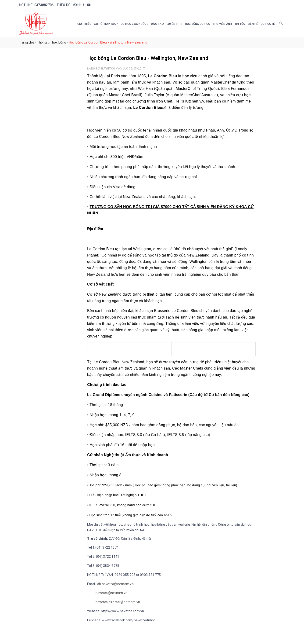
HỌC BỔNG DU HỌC (197, 24)
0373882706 (44, 5)
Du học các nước (134, 24)
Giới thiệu (84, 24)
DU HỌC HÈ (268, 24)
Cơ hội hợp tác (106, 24)
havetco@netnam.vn (111, 593)
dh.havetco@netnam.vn (115, 584)
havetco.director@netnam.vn (118, 602)
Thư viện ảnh (222, 24)
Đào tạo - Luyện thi (166, 24)
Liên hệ (253, 24)
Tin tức (240, 24)
